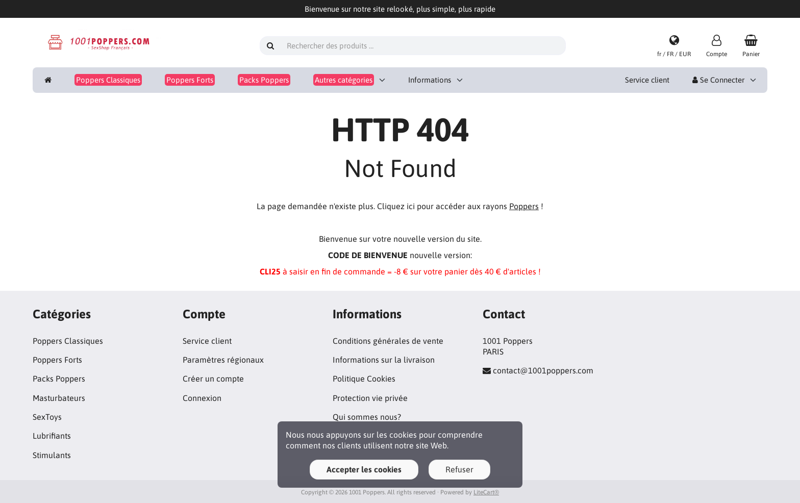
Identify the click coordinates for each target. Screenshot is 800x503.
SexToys (47, 416)
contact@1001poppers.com (543, 370)
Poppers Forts (57, 359)
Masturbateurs (59, 398)
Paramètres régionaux (223, 359)
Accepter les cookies (364, 469)
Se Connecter (718, 80)
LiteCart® (486, 492)
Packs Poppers (59, 378)
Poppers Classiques (68, 340)
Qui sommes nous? (367, 416)
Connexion (202, 398)
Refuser (459, 469)
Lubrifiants (52, 435)
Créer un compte (213, 378)
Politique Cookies (364, 378)
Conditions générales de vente (388, 340)
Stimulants (52, 455)
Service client (647, 80)
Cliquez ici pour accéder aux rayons (458, 206)
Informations (429, 80)
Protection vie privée (370, 398)
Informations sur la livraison (384, 359)
